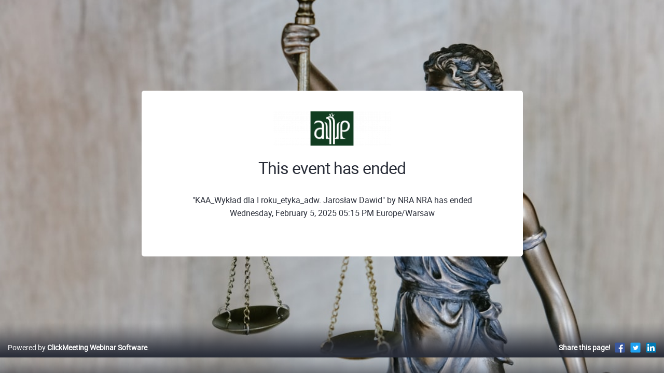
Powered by (77, 358)
